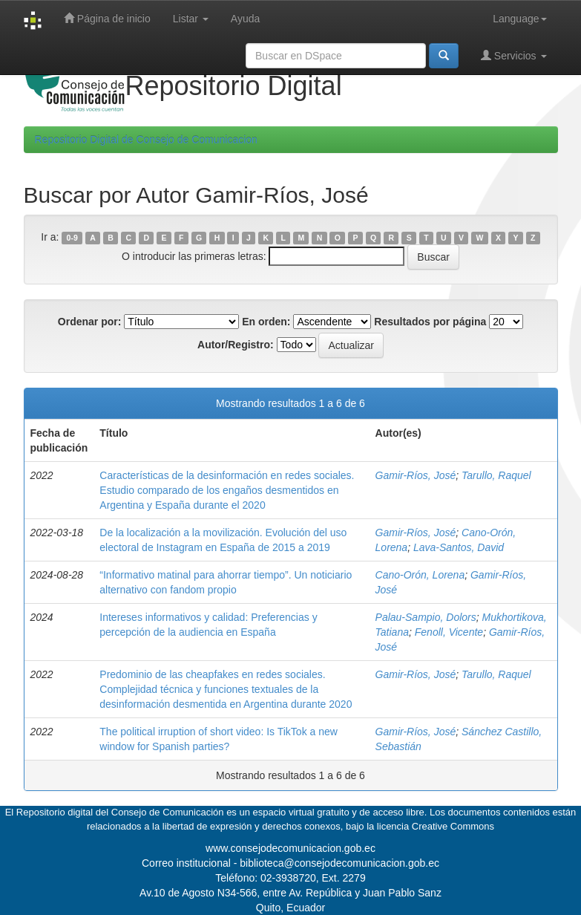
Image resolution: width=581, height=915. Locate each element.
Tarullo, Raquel (496, 475)
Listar (191, 19)
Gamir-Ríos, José (415, 475)
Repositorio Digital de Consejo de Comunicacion (146, 140)
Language (519, 19)
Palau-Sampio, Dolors (425, 617)
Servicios (514, 55)
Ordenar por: (90, 322)
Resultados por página (430, 322)
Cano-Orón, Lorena (420, 575)
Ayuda (245, 19)
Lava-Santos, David (458, 547)
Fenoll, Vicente (449, 632)
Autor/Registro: (235, 345)
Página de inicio (107, 18)
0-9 (72, 237)
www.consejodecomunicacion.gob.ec (290, 848)
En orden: (266, 322)
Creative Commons (453, 826)
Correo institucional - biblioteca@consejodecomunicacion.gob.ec (290, 863)
